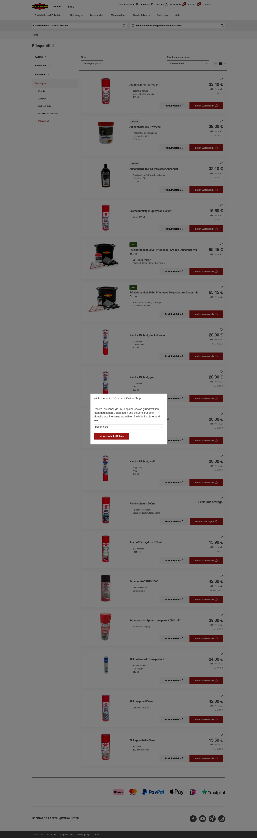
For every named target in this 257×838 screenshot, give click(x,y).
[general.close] (160, 399)
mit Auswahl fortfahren (111, 436)
